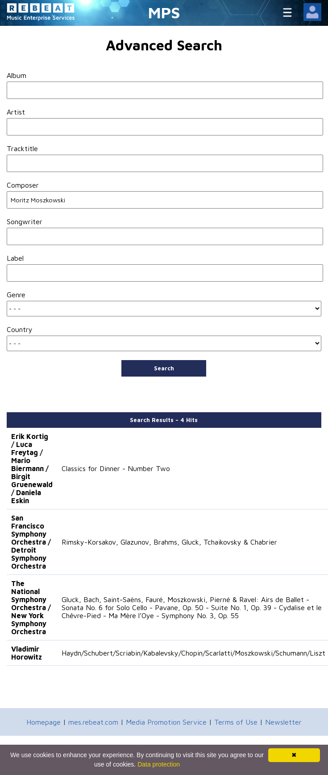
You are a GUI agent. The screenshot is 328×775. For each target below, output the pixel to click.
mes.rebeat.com (93, 722)
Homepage (43, 722)
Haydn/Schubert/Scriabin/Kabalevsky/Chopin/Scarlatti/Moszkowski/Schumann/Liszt (193, 653)
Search (164, 368)
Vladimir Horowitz (26, 653)
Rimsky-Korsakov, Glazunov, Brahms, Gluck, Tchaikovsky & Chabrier (169, 542)
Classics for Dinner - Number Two (116, 468)
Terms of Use (235, 722)
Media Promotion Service (166, 722)
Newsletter (283, 722)
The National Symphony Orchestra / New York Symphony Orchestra (31, 607)
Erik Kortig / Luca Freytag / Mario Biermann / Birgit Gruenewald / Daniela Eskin (32, 468)
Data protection (158, 764)
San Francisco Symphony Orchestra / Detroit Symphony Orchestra (31, 542)
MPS (164, 12)
